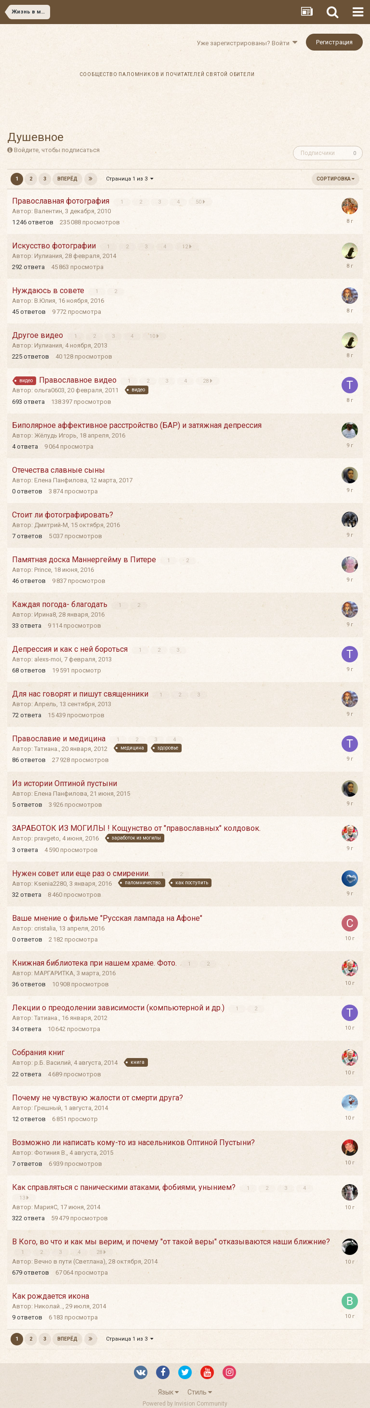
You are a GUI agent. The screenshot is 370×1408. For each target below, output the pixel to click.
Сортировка (336, 178)
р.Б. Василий (52, 1062)
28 (208, 380)
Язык (168, 1392)
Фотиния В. (50, 1152)
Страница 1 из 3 (129, 179)
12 (187, 246)
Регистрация (334, 42)
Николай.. (48, 1306)
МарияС (45, 1207)
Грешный (47, 1107)
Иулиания (48, 255)
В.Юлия (44, 300)
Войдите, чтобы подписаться (57, 150)
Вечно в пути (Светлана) (70, 1261)
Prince (42, 569)
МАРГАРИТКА (54, 973)
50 (201, 201)
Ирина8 (45, 614)
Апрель (45, 704)
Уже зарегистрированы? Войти (247, 43)
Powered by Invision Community (185, 1403)
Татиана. (46, 748)
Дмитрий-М (51, 525)
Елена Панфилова (60, 480)
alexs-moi (47, 659)
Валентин (48, 211)
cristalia (45, 928)
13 (24, 1197)
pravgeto (46, 838)
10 (154, 336)
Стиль (199, 1392)
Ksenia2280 (50, 883)
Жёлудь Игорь (55, 435)
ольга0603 (49, 390)
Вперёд (67, 178)
